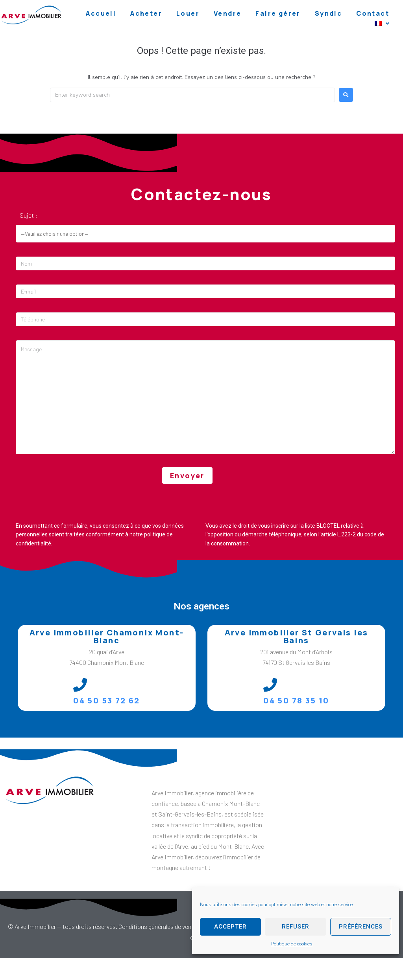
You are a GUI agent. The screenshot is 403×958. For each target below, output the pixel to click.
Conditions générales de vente (157, 926)
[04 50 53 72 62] (80, 685)
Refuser (295, 926)
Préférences (361, 926)
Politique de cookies (291, 944)
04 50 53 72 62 (106, 700)
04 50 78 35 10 (296, 700)
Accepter (230, 926)
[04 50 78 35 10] (270, 685)
